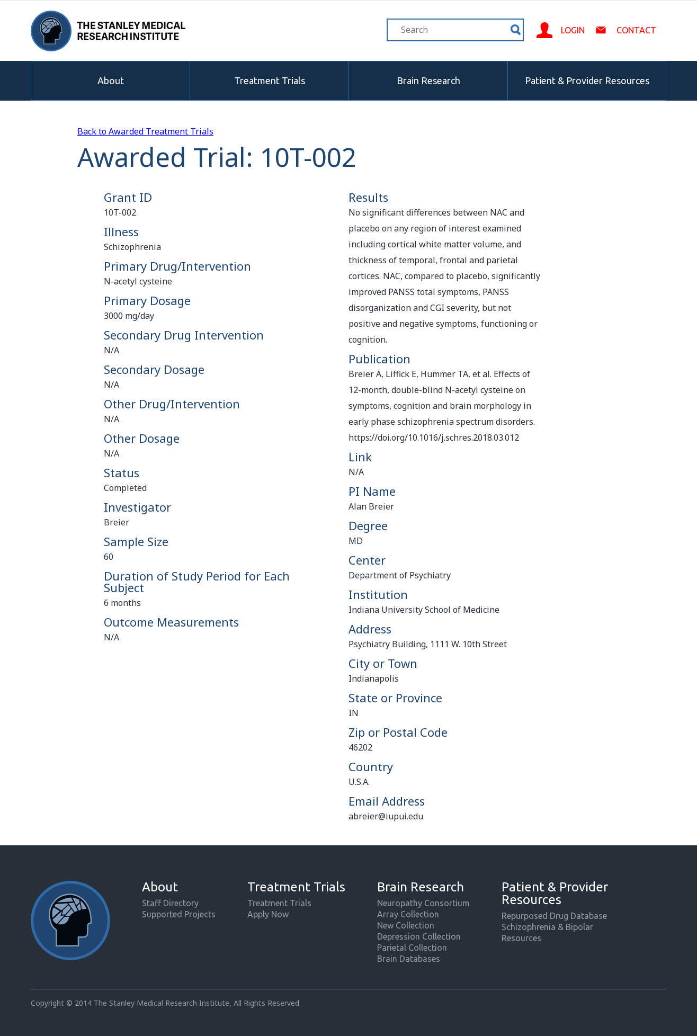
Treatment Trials (269, 80)
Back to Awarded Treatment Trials (145, 131)
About (110, 80)
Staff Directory (170, 903)
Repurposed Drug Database (554, 916)
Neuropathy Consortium (423, 903)
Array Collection (408, 914)
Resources (521, 938)
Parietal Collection (412, 947)
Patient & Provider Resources (587, 80)
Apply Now (268, 914)
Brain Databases (408, 958)
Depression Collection (419, 936)
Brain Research (428, 80)
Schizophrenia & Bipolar (547, 927)
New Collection (405, 925)
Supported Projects (179, 914)
